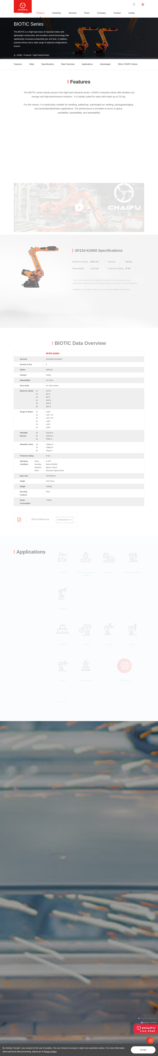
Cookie (131, 13)
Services (73, 13)
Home (26, 13)
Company (101, 13)
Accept (143, 1050)
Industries (56, 13)
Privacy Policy (50, 1052)
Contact (117, 13)
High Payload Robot (41, 55)
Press (86, 13)
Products (40, 13)
